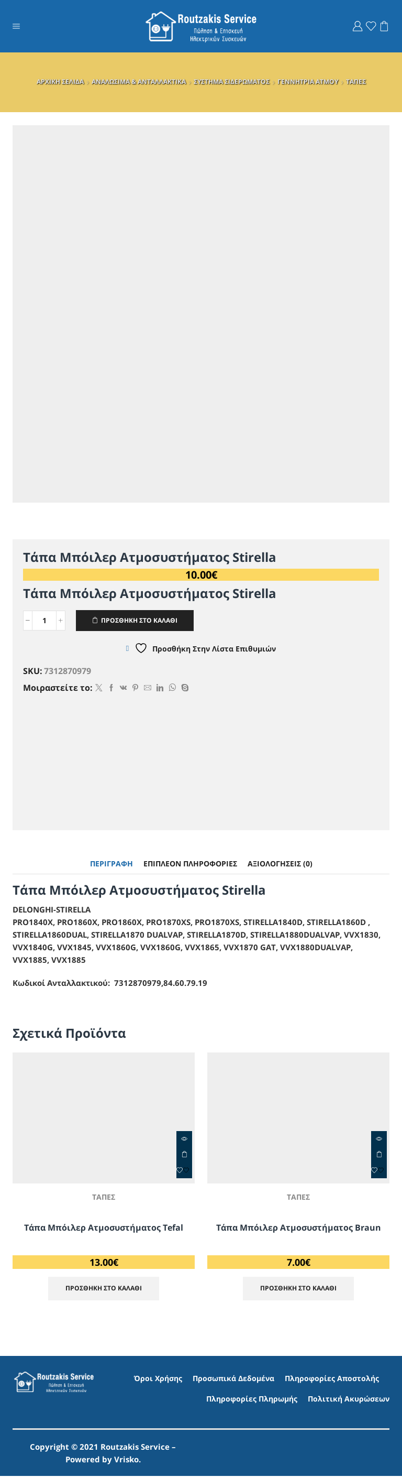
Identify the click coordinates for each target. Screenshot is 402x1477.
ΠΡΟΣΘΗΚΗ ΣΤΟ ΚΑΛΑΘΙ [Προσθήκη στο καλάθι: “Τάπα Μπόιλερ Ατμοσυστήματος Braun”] (379, 1155)
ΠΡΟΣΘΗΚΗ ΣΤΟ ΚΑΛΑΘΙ (140, 620)
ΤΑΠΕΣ (356, 81)
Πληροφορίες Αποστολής (332, 1379)
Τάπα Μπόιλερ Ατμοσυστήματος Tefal (103, 1227)
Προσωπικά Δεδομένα (233, 1379)
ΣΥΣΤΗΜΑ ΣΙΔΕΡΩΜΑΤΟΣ (232, 81)
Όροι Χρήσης (158, 1379)
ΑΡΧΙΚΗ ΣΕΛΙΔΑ (60, 81)
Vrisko (126, 1460)
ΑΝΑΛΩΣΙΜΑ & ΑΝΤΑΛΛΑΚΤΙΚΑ (139, 81)
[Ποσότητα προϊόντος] (44, 621)
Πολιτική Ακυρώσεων (348, 1400)
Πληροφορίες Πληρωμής (251, 1400)
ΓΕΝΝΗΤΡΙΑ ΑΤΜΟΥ (307, 81)
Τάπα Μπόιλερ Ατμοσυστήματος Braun (298, 1227)
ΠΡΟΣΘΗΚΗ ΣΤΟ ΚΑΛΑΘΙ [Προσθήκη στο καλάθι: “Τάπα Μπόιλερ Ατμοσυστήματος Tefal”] (184, 1155)
